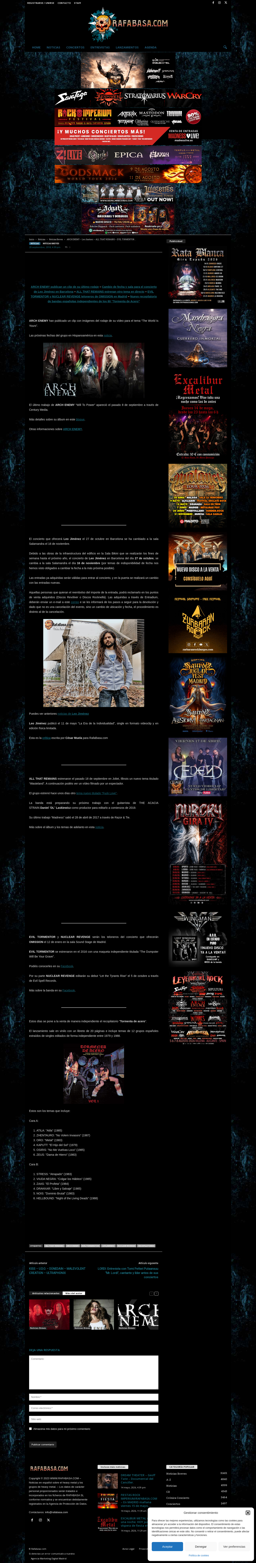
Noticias (53, 47)
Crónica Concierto (177, 1498)
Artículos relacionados (45, 1293)
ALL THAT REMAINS (54, 1246)
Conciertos (75, 47)
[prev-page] (152, 1293)
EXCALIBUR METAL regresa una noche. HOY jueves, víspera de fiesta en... (139, 1521)
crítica (46, 738)
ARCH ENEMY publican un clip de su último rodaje (65, 286)
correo (75, 602)
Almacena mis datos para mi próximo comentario (61, 1428)
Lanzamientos (127, 47)
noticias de (73, 713)
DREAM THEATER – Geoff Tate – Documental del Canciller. (138, 1478)
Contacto (64, 2)
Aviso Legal (128, 1548)
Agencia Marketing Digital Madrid (48, 1558)
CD (168, 1492)
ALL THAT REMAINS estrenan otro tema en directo (110, 291)
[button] (248, 1513)
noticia (108, 335)
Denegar (201, 1546)
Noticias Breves (56, 239)
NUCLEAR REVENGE (126, 1246)
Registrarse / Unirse (40, 2)
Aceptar (167, 1546)
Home (36, 47)
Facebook (67, 966)
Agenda (151, 47)
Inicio (31, 239)
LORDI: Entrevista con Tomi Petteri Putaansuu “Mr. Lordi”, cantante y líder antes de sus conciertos (128, 1273)
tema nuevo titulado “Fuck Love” (96, 793)
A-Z (168, 1479)
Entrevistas (100, 47)
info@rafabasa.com (56, 1512)
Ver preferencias (234, 1546)
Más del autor (73, 1293)
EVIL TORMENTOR (90, 1246)
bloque (80, 419)
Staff (77, 2)
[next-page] (156, 1293)
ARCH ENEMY (72, 429)
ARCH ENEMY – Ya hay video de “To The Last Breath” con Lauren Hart (92, 1336)
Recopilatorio (146, 1246)
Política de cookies (199, 1555)
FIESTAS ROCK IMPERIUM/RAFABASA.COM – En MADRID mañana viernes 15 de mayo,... (139, 1500)
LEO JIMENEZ (108, 1246)
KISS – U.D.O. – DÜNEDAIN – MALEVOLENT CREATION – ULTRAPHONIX (57, 1271)
